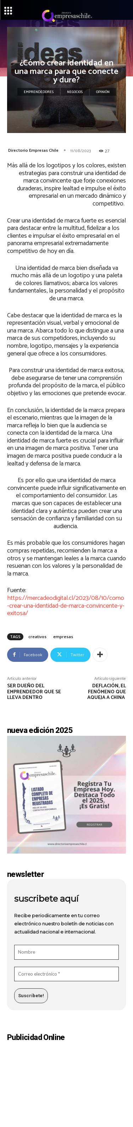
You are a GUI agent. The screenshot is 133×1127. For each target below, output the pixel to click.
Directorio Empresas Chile (33, 150)
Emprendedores (38, 92)
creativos (37, 636)
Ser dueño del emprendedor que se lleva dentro (34, 692)
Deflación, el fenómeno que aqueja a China (106, 692)
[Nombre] (66, 952)
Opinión (103, 92)
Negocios (75, 92)
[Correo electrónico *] (66, 974)
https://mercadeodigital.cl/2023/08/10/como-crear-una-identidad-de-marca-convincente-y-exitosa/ (65, 606)
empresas (63, 636)
